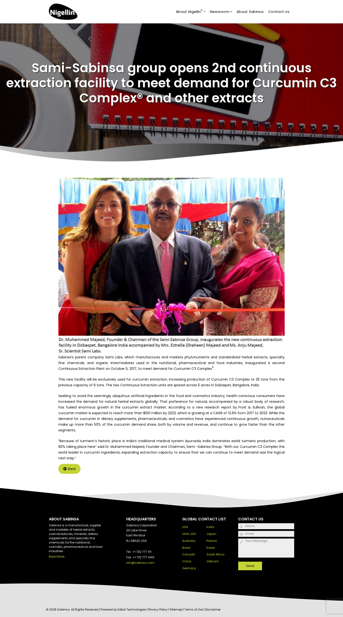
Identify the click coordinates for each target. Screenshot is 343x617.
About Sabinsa (250, 11)
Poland (212, 541)
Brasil (186, 548)
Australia (188, 541)
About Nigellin (193, 12)
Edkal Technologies (132, 609)
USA (185, 527)
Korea (211, 548)
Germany (189, 568)
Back (69, 468)
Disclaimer (213, 609)
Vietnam (213, 561)
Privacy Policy (158, 609)
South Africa (215, 554)
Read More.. (57, 556)
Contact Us (278, 11)
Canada (188, 554)
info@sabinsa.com (140, 563)
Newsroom (223, 12)
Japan (211, 534)
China (186, 561)
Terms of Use (193, 609)
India (210, 527)
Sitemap (176, 609)
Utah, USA (189, 534)
